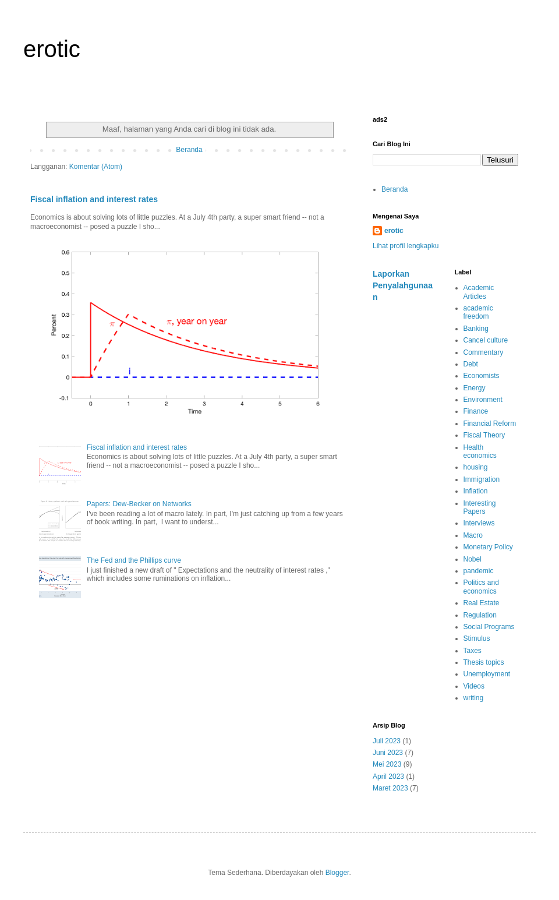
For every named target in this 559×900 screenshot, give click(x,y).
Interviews (479, 523)
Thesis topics (484, 662)
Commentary (484, 352)
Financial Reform (490, 423)
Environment (483, 400)
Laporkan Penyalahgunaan (403, 285)
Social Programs (489, 627)
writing (474, 698)
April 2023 (388, 776)
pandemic (479, 571)
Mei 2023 (387, 764)
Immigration (482, 479)
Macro (473, 535)
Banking (476, 328)
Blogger (337, 873)
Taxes (473, 651)
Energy (475, 388)
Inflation (476, 491)
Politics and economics (481, 586)
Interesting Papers (480, 507)
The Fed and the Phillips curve (134, 560)
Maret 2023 (390, 788)
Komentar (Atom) (95, 167)
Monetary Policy (488, 547)
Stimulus (477, 638)
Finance (476, 411)
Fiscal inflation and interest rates (94, 199)
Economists (482, 376)
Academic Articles (479, 292)
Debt (471, 364)
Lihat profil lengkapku (405, 246)
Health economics (480, 451)
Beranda (189, 150)
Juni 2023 (388, 753)
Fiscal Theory (484, 435)
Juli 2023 (387, 741)
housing (476, 467)
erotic (51, 49)
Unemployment (487, 674)
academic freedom (478, 312)
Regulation (480, 615)
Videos (474, 686)
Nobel (473, 559)
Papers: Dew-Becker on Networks (139, 504)
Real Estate (482, 603)
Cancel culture (486, 340)
